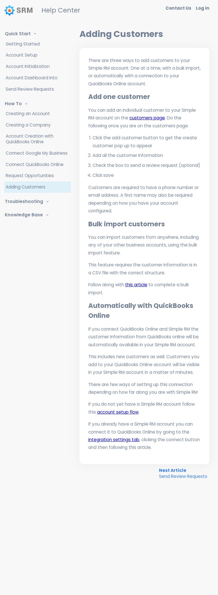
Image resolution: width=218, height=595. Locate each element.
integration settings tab (113, 440)
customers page (147, 118)
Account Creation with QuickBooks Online (29, 139)
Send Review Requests (30, 89)
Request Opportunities (30, 176)
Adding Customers (25, 187)
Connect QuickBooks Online (35, 164)
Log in (202, 8)
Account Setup (21, 55)
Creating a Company (28, 125)
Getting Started (23, 44)
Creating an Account (28, 114)
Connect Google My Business (37, 153)
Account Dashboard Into (32, 78)
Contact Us (178, 8)
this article (136, 285)
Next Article (183, 473)
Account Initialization (28, 66)
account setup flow (118, 412)
